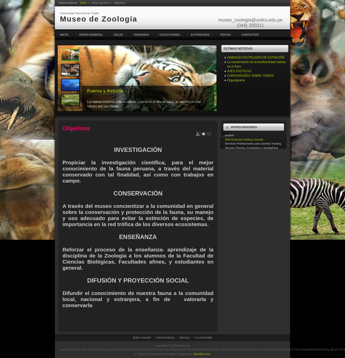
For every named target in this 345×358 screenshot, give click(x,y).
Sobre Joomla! (142, 337)
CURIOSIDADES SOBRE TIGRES (250, 75)
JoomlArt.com (201, 353)
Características (165, 337)
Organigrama (236, 80)
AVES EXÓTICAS (239, 71)
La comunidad (203, 337)
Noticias (184, 337)
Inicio (83, 2)
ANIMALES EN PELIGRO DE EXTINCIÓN (255, 57)
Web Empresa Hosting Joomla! (244, 139)
